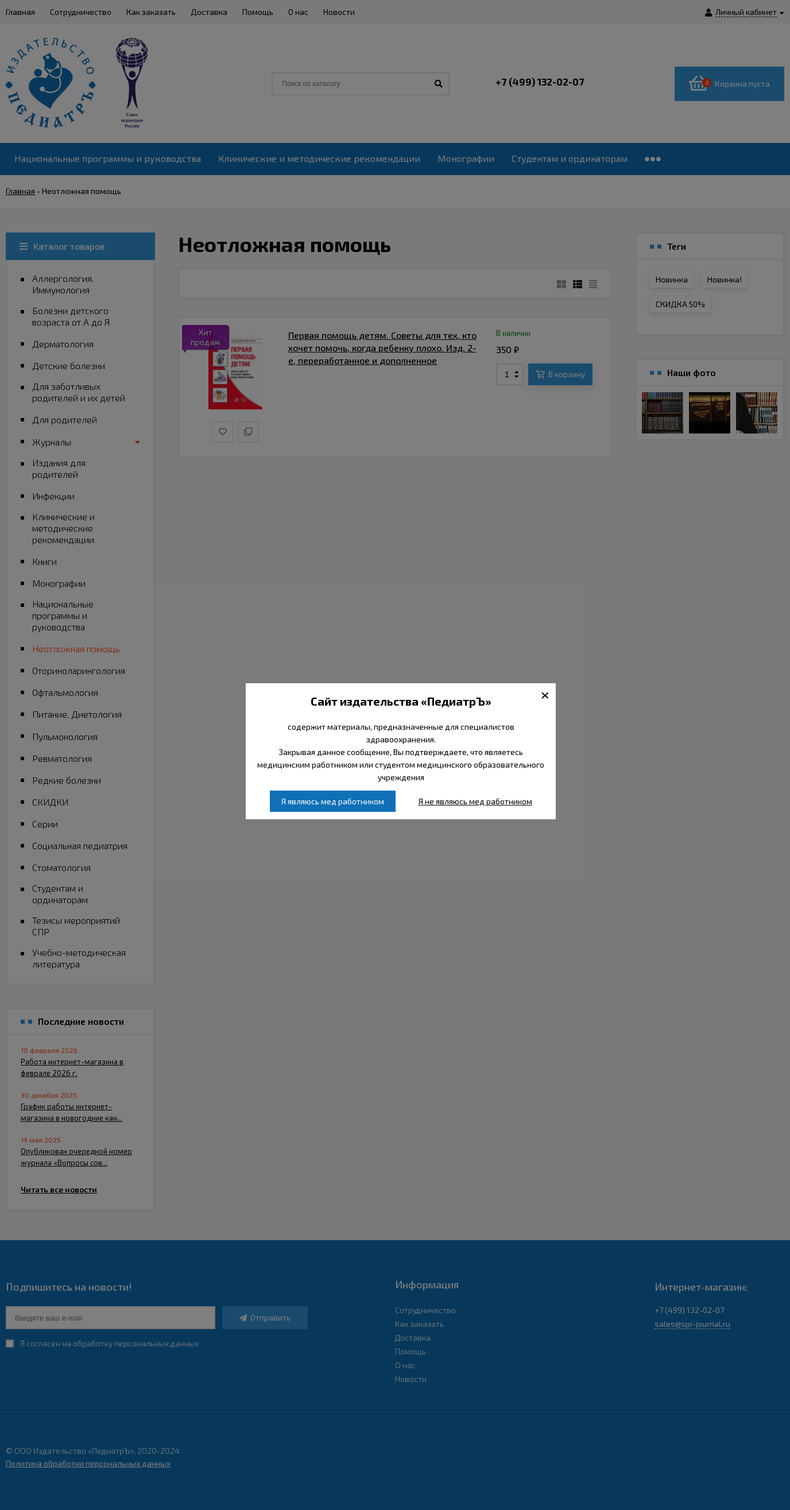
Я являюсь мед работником (332, 801)
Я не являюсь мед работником (475, 801)
